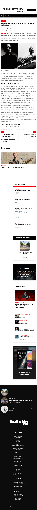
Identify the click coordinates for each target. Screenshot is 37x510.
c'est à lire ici (25, 374)
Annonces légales (31, 9)
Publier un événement (18, 448)
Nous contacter (18, 499)
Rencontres (18, 444)
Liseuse (34, 15)
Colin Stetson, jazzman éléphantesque (12, 167)
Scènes (18, 441)
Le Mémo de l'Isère (18, 461)
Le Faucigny (18, 466)
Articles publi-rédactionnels (18, 445)
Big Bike (18, 469)
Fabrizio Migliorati (7, 28)
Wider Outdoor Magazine (18, 474)
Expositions (18, 440)
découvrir (24, 276)
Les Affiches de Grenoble (18, 458)
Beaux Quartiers (18, 462)
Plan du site (24, 506)
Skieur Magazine (18, 473)
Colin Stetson (11, 129)
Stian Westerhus (20, 129)
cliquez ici (21, 482)
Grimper (18, 470)
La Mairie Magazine (18, 465)
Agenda (18, 449)
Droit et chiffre (18, 437)
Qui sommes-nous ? (17, 506)
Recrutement (18, 452)
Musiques (4, 165)
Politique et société (18, 436)
